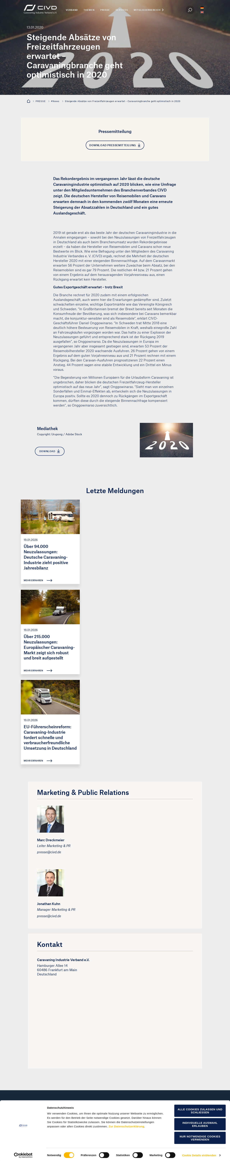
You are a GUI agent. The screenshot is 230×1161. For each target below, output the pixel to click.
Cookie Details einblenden (199, 1153)
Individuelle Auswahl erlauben (200, 1123)
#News (55, 101)
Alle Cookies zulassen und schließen (200, 1109)
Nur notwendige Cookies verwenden (200, 1137)
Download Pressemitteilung (114, 145)
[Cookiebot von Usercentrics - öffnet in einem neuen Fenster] (23, 1154)
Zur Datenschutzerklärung (126, 1125)
